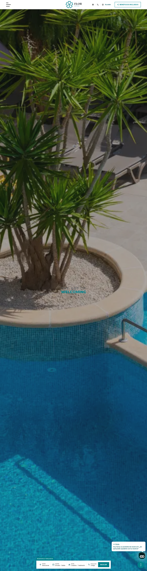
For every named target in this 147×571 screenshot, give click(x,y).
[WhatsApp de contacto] (140, 564)
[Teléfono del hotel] (98, 4)
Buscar (103, 565)
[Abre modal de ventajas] (128, 4)
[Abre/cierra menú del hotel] (8, 5)
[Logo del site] (74, 4)
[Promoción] (93, 565)
